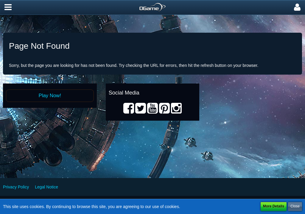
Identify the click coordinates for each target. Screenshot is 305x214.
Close (295, 206)
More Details (273, 206)
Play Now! (50, 95)
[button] (8, 7)
